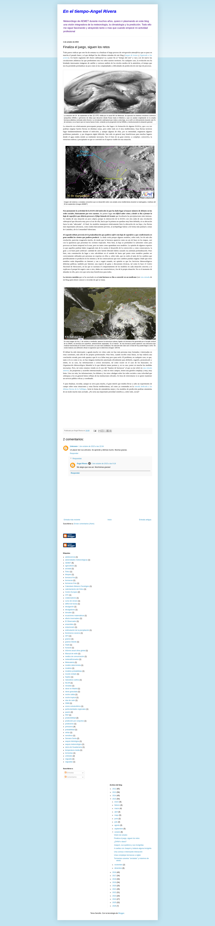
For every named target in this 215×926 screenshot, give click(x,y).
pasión (67, 712)
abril (116, 812)
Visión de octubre (120, 835)
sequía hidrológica (72, 741)
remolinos (69, 736)
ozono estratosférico (73, 706)
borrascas (69, 580)
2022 (114, 892)
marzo (117, 808)
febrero (117, 805)
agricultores (69, 566)
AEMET (68, 563)
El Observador (70, 621)
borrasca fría (70, 578)
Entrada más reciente (72, 520)
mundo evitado (71, 674)
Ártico (67, 572)
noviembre (118, 865)
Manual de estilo (71, 654)
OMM (67, 703)
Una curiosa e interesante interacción (128, 852)
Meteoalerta (69, 662)
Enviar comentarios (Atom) (84, 524)
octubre (117, 832)
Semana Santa (71, 738)
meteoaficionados (72, 659)
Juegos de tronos (131, 55)
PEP (67, 715)
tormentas (69, 753)
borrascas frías (71, 583)
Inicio (110, 520)
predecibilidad (70, 718)
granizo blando (71, 642)
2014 (114, 796)
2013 (114, 792)
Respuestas (77, 459)
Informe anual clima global (75, 651)
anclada (68, 569)
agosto (117, 825)
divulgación (69, 607)
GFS (67, 636)
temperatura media (72, 750)
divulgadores (70, 610)
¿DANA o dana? (120, 842)
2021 (114, 889)
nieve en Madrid (71, 689)
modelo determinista (73, 665)
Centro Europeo (71, 592)
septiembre (118, 829)
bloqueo (68, 575)
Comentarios (71, 777)
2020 (114, 886)
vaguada (68, 759)
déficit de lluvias (71, 604)
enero (116, 802)
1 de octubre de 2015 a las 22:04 (91, 446)
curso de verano (71, 601)
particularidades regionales (75, 709)
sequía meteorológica (73, 744)
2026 (114, 906)
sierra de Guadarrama (73, 747)
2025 (114, 902)
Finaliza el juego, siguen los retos (126, 838)
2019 (114, 882)
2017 (114, 876)
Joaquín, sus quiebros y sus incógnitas (129, 845)
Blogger (121, 913)
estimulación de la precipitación (77, 630)
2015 (114, 799)
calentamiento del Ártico (74, 589)
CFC (67, 595)
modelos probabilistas (73, 671)
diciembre (118, 868)
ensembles (69, 624)
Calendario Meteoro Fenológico (77, 586)
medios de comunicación (74, 656)
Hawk (67, 645)
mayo (116, 815)
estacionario (70, 627)
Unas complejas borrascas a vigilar (127, 855)
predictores (69, 724)
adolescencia (70, 557)
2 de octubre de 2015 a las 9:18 (104, 464)
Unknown (74, 446)
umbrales (68, 756)
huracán (68, 648)
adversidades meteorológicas (76, 560)
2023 (114, 896)
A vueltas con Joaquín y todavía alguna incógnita (132, 848)
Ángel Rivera (82, 464)
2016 (114, 872)
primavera (69, 727)
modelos (68, 668)
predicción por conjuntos (74, 721)
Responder (74, 453)
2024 (114, 899)
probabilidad (70, 730)
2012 (114, 789)
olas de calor (70, 700)
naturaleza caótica (72, 680)
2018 (114, 879)
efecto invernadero (72, 618)
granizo (68, 639)
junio (116, 819)
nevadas (68, 686)
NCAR (67, 683)
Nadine (68, 677)
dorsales (68, 613)
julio (116, 822)
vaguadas (69, 762)
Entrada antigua (145, 520)
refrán (67, 733)
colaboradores (70, 598)
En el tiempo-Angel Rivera (89, 11)
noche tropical (70, 698)
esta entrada (145, 277)
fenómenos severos (72, 633)
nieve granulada (71, 692)
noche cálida (70, 694)
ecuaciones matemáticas (74, 616)
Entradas (69, 773)
